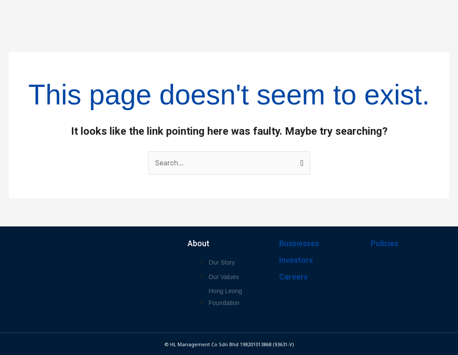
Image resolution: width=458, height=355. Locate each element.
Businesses (299, 243)
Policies (384, 243)
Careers (293, 276)
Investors (296, 260)
